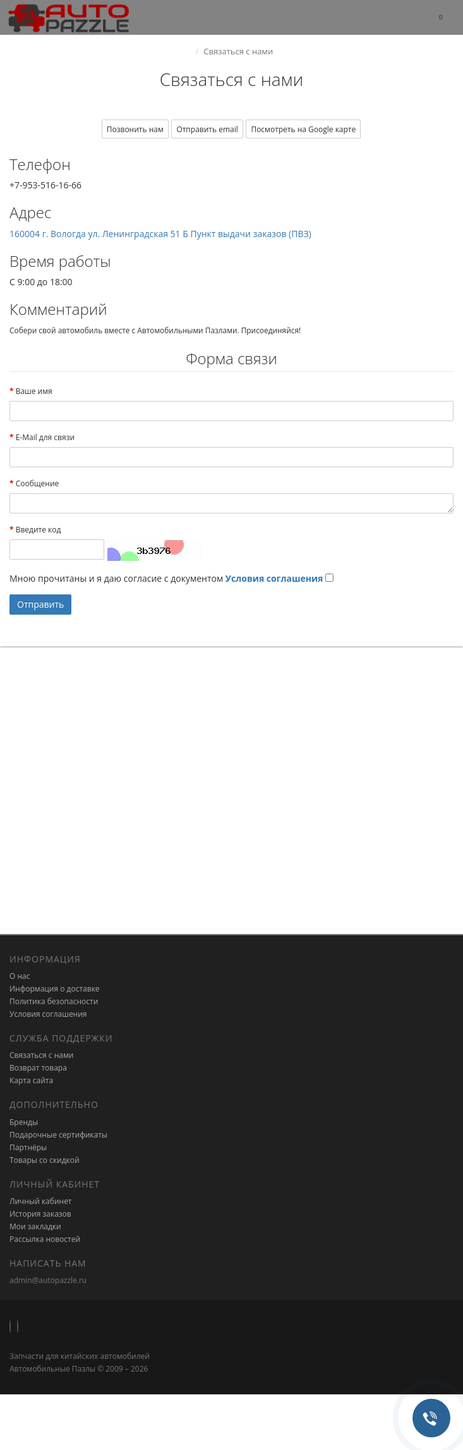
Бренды (23, 1122)
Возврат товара (38, 1067)
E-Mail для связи (45, 437)
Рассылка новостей (44, 1239)
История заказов (40, 1213)
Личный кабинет (40, 1201)
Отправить (40, 604)
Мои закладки (35, 1226)
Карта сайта (31, 1080)
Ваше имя (34, 391)
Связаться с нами (41, 1055)
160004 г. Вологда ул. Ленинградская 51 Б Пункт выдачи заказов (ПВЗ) (160, 234)
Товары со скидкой (44, 1160)
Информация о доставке (54, 988)
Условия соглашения (48, 1014)
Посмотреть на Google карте (303, 129)
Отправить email (207, 129)
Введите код (38, 529)
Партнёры (28, 1147)
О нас (19, 976)
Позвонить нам (135, 129)
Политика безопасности (53, 1001)
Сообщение (37, 483)
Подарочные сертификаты (58, 1134)
